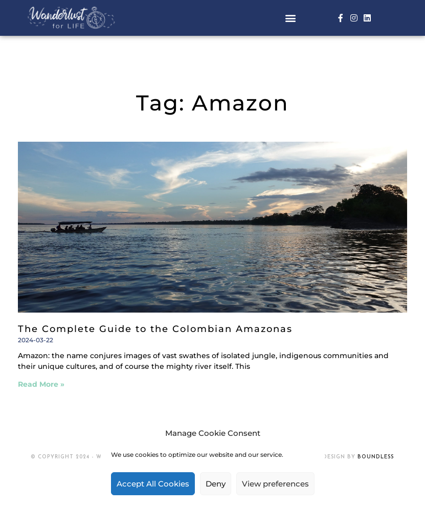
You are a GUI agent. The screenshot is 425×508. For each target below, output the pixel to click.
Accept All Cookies (153, 484)
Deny (216, 484)
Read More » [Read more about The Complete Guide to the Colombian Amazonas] (41, 384)
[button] (290, 17)
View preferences (275, 484)
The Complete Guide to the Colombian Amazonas (155, 329)
